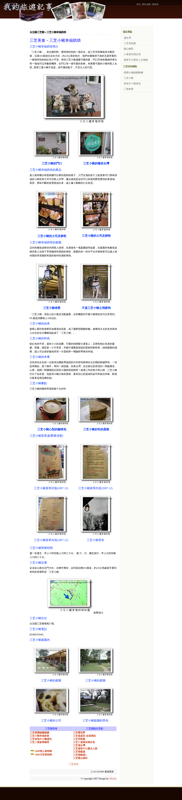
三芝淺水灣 (79, 745)
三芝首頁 (73, 764)
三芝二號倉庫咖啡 (39, 742)
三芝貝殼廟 (79, 739)
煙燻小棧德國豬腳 (133, 72)
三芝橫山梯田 (80, 758)
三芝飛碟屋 (79, 751)
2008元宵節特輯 (43, 754)
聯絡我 (155, 4)
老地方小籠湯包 (132, 83)
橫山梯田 (128, 48)
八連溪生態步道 (132, 54)
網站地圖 (146, 4)
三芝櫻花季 (79, 732)
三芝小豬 (128, 78)
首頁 (138, 4)
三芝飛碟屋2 (79, 755)
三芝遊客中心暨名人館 (85, 748)
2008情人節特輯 (43, 751)
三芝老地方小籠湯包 (41, 739)
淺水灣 (127, 38)
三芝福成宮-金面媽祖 (84, 735)
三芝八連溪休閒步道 (84, 742)
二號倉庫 (128, 89)
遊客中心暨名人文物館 (136, 60)
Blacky (113, 778)
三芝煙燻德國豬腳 (39, 732)
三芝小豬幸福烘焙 (39, 735)
